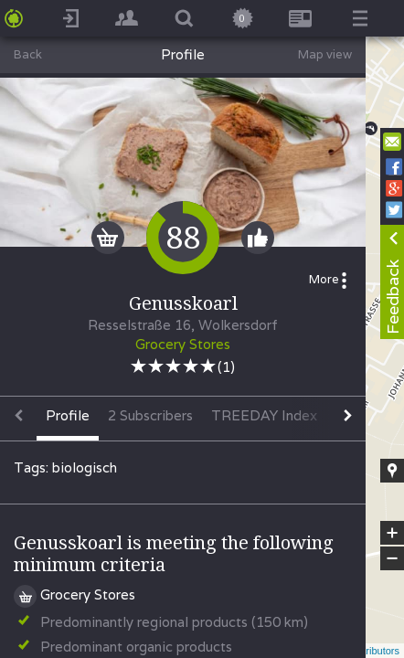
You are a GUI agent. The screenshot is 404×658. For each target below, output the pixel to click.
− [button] (392, 558)
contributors (373, 650)
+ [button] (393, 533)
